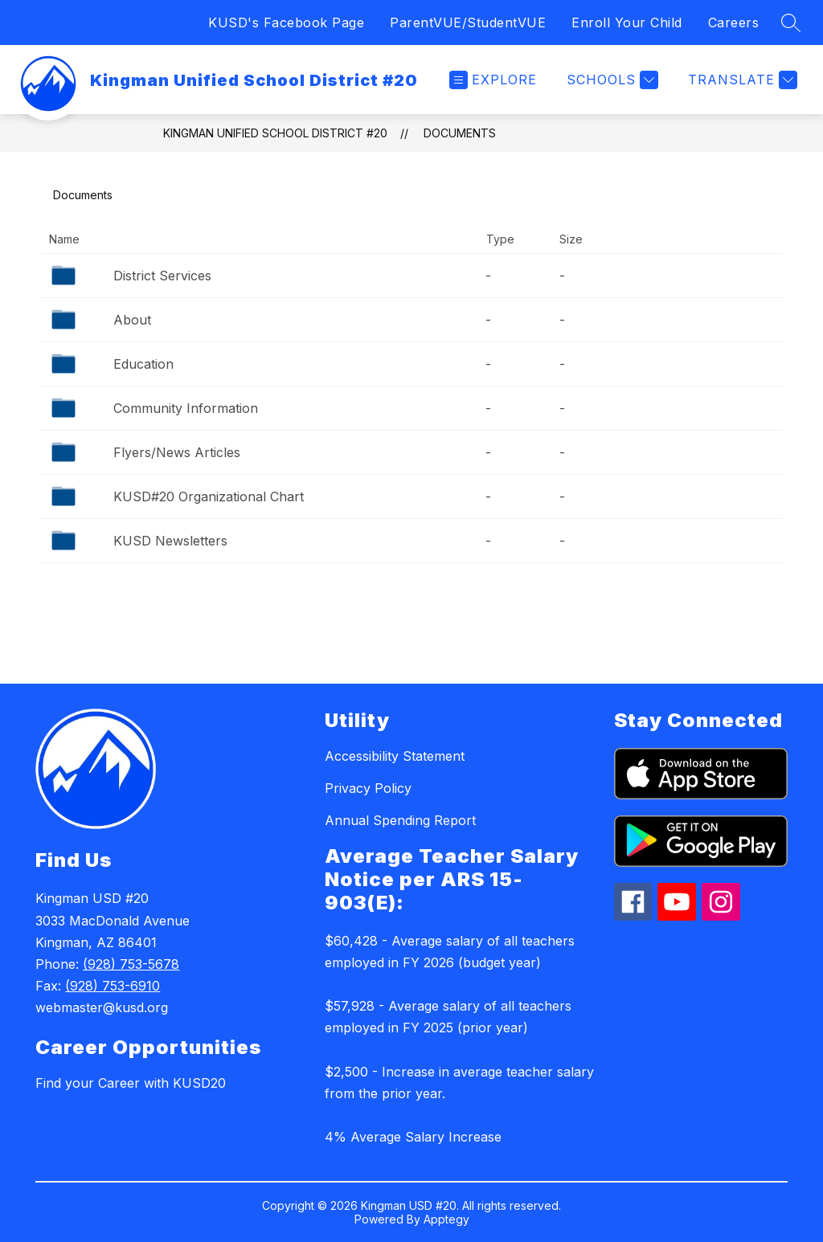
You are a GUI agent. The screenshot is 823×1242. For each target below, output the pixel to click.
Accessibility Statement (395, 756)
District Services (162, 276)
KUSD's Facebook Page (286, 22)
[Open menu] (493, 80)
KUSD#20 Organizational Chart (208, 496)
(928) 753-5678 (131, 964)
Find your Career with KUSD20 (130, 1083)
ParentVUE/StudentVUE (468, 22)
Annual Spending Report (400, 820)
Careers (734, 22)
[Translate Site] (740, 80)
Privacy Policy (368, 788)
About (132, 320)
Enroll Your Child (626, 22)
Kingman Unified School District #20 (275, 133)
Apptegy (446, 1219)
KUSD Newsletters (170, 541)
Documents (460, 133)
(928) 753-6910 (112, 986)
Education (143, 364)
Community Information (185, 408)
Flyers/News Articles (176, 452)
